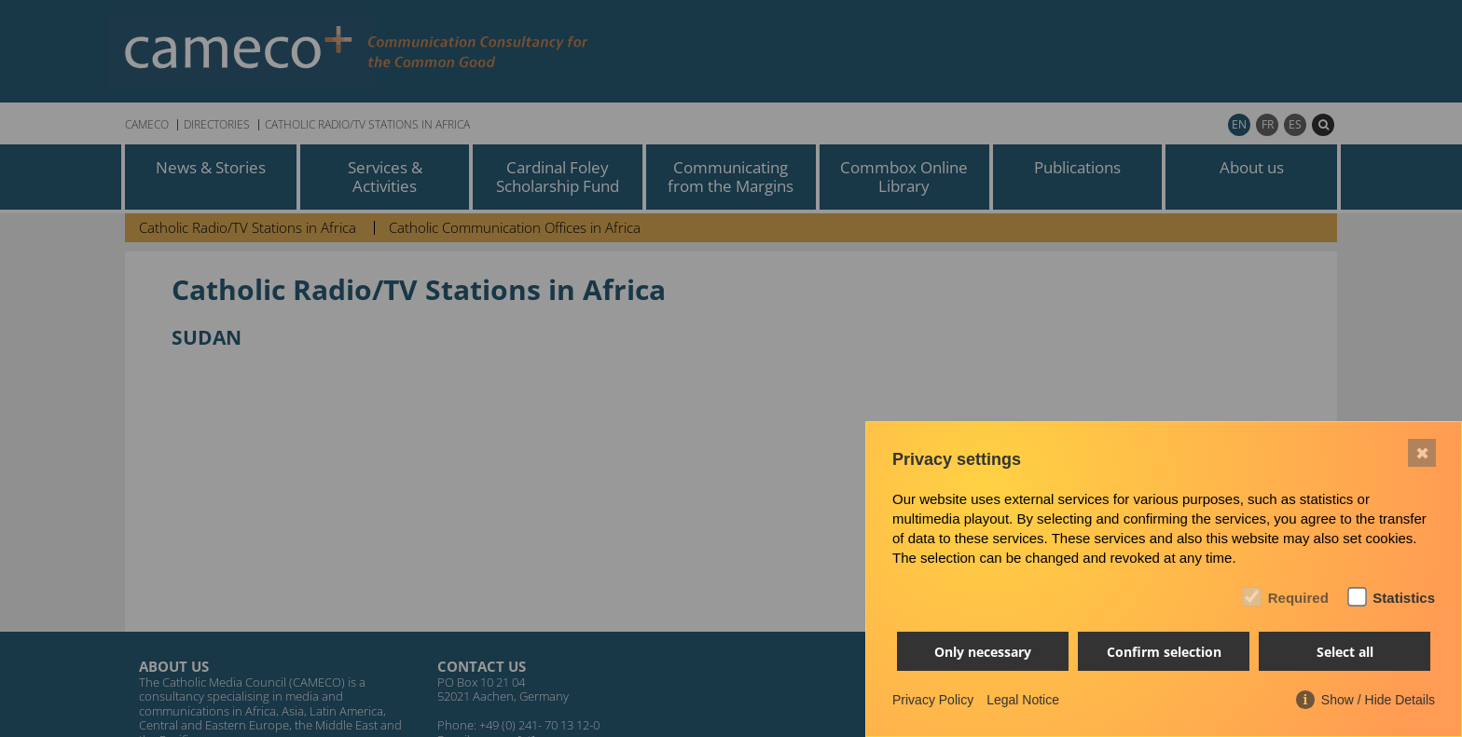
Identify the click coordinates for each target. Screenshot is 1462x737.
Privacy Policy (932, 699)
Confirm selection (1164, 652)
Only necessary (982, 652)
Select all (1345, 652)
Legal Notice (1022, 699)
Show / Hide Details (1378, 699)
